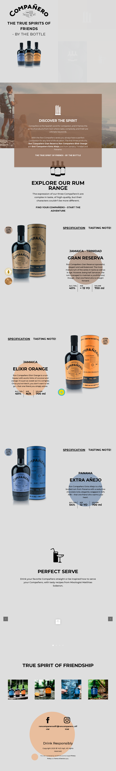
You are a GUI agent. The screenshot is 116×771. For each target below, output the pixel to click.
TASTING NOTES (98, 228)
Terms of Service (59, 757)
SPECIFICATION (73, 228)
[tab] (73, 227)
